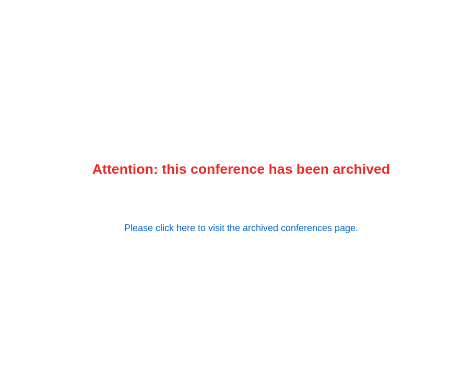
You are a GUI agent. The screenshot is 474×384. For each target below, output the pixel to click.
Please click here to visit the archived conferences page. (241, 228)
